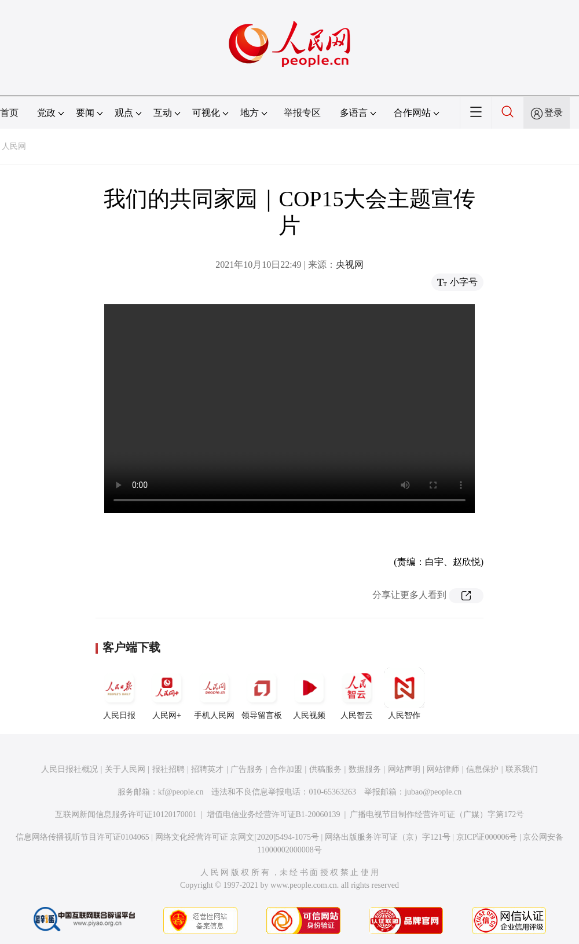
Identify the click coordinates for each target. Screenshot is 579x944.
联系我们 (521, 769)
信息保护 (482, 769)
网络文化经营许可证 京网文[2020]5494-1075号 (237, 837)
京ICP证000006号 (487, 837)
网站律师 (443, 769)
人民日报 (119, 694)
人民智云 (356, 694)
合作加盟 (286, 769)
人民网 (14, 146)
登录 (553, 113)
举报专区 (302, 113)
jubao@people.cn (433, 792)
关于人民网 (125, 769)
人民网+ (166, 694)
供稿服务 (325, 769)
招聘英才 (207, 769)
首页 (9, 113)
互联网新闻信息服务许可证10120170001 (126, 814)
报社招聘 (168, 769)
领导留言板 (261, 694)
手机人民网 (214, 694)
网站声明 (404, 769)
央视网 (350, 264)
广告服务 (246, 769)
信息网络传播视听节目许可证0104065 (82, 837)
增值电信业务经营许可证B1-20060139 (273, 814)
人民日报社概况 (69, 769)
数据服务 (365, 769)
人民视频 (309, 694)
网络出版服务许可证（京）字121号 (387, 837)
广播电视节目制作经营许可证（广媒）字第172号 (437, 814)
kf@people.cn (181, 792)
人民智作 (404, 694)
